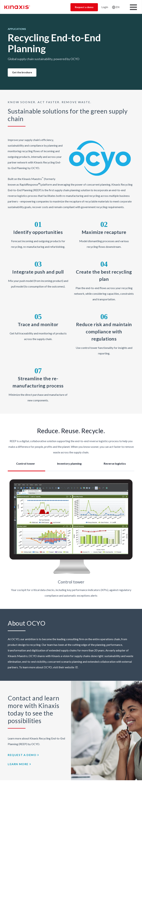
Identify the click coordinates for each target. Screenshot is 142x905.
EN (117, 7)
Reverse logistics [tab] (115, 463)
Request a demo (84, 7)
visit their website (63, 667)
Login (104, 7)
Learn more (18, 764)
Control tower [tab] (25, 463)
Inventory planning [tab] (69, 463)
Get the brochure (22, 72)
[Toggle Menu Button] (133, 7)
